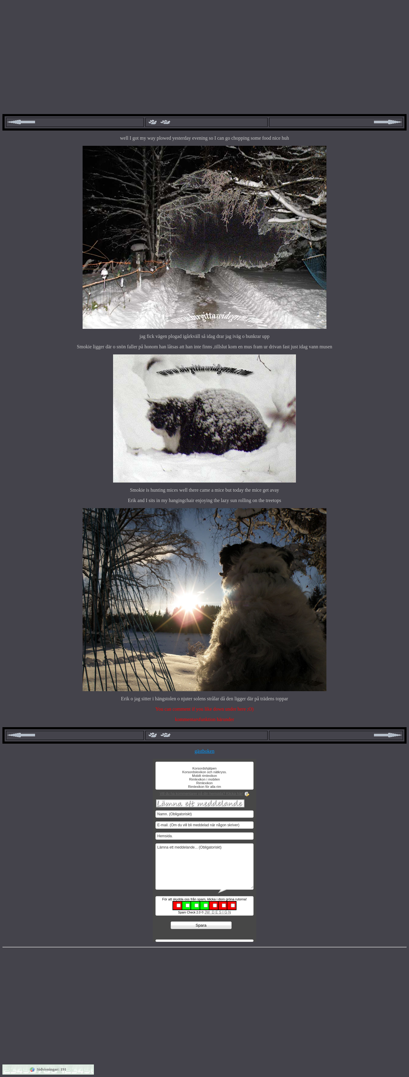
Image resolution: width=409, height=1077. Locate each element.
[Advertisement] (204, 55)
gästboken (205, 751)
